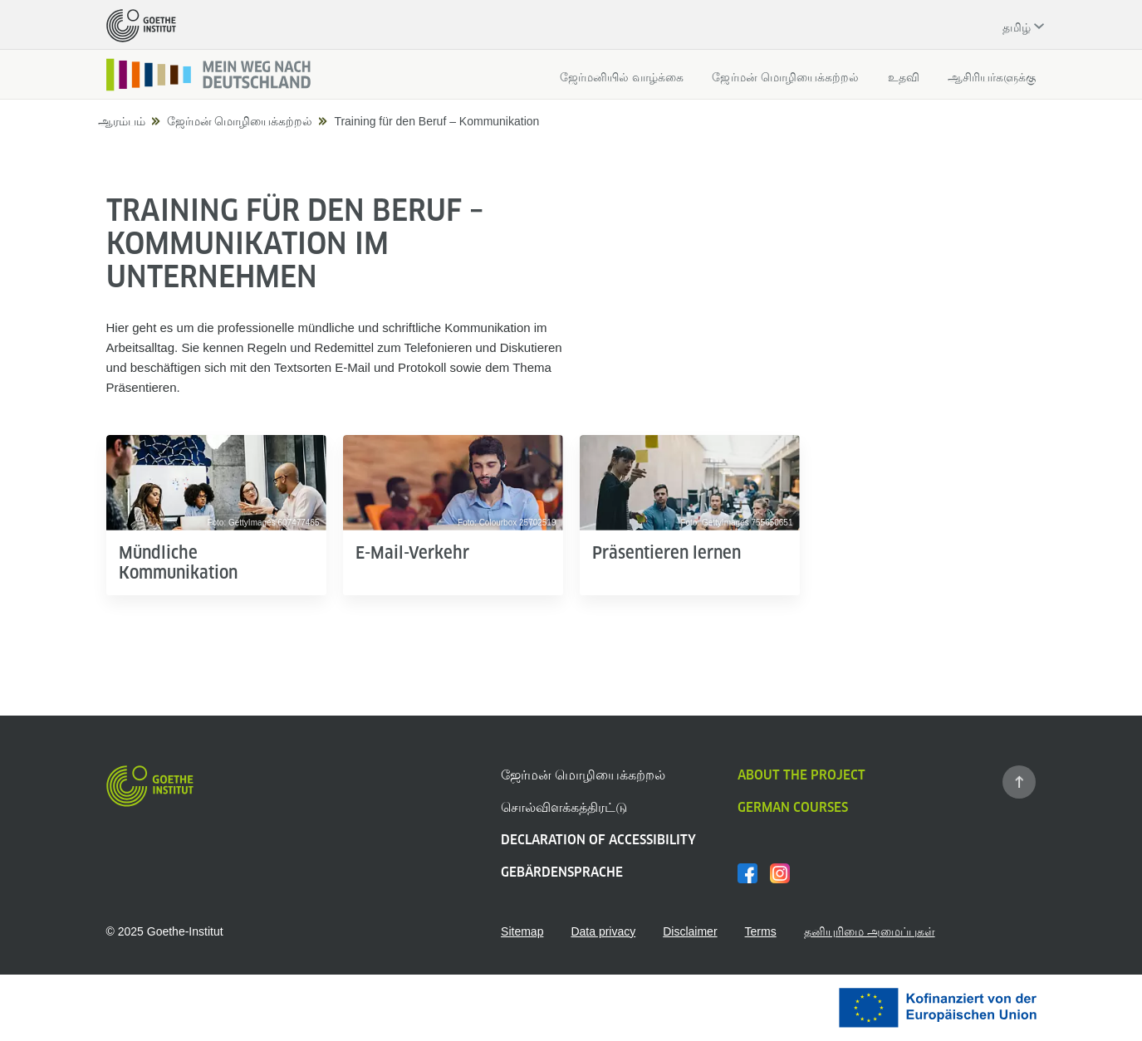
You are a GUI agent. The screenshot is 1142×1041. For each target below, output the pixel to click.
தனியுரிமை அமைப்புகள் (869, 931)
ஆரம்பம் (121, 121)
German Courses (793, 807)
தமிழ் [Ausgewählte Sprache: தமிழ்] (1016, 27)
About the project (801, 775)
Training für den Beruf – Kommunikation (436, 121)
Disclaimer (690, 931)
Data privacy (603, 931)
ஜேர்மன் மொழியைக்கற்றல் (785, 77)
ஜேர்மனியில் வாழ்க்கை (622, 77)
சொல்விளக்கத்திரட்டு (564, 807)
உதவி (903, 77)
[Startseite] (209, 75)
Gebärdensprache (562, 872)
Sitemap (522, 931)
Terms (761, 931)
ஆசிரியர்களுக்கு (992, 77)
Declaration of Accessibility (598, 840)
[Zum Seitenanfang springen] (1019, 782)
